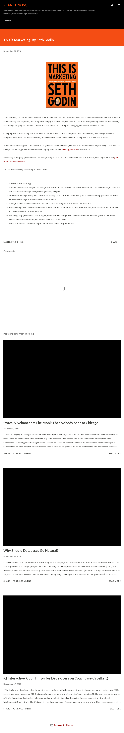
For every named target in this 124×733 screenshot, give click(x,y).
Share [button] (114, 242)
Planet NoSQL (16, 5)
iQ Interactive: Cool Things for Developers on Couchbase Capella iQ (55, 678)
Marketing (17, 242)
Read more (115, 453)
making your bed (70, 149)
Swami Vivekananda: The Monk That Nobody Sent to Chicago (50, 423)
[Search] (112, 5)
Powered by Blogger (62, 725)
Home (8, 20)
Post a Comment (22, 453)
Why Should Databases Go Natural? (31, 550)
